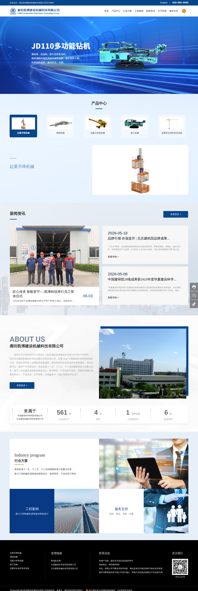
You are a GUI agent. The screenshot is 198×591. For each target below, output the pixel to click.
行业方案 (21, 457)
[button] (94, 90)
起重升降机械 (15, 549)
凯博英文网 (56, 557)
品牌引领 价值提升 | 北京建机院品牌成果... (139, 234)
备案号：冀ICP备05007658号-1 (70, 586)
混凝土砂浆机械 (16, 557)
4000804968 (114, 561)
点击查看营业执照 (124, 586)
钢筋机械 (14, 553)
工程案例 (32, 505)
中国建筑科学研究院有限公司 (63, 561)
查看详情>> (113, 253)
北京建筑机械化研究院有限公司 (64, 565)
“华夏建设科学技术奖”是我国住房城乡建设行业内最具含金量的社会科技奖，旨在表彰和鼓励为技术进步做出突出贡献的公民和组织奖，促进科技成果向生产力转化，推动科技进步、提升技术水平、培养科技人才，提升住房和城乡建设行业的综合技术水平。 (144, 286)
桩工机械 (14, 561)
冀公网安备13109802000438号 (102, 586)
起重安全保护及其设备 (19, 564)
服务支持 (121, 505)
